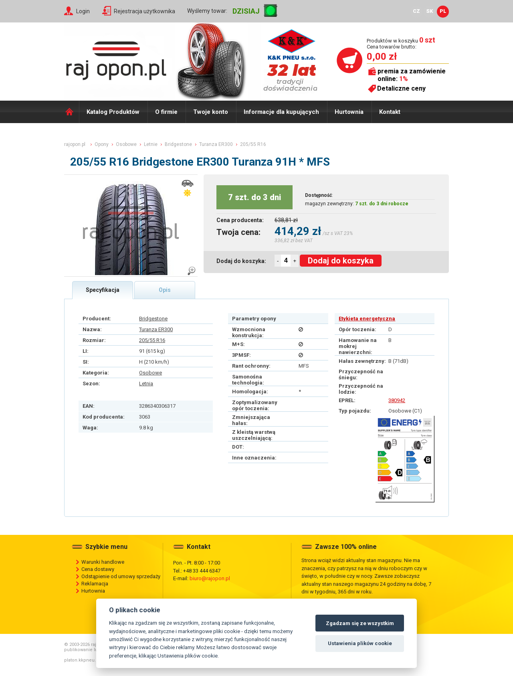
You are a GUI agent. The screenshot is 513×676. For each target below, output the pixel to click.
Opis (165, 290)
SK (429, 11)
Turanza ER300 (156, 329)
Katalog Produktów (113, 111)
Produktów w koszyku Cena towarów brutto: (401, 43)
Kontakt (389, 111)
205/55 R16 (152, 340)
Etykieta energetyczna (367, 319)
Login (83, 11)
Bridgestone (153, 319)
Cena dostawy (97, 569)
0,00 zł (382, 56)
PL (443, 11)
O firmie (166, 111)
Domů (71, 112)
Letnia (146, 384)
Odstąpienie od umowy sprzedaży (120, 576)
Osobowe (150, 373)
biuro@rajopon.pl (210, 578)
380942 (396, 400)
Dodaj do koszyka (341, 260)
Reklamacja (94, 584)
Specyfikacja (102, 290)
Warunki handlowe (102, 562)
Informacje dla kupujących (281, 111)
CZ (416, 11)
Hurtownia (349, 111)
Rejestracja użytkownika (144, 11)
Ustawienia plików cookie (360, 643)
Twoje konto (210, 111)
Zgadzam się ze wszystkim (360, 623)
